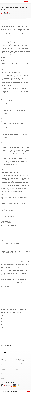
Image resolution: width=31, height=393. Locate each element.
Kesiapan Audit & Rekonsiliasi (20, 360)
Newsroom (2, 374)
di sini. (17, 391)
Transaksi (2, 359)
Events (2, 373)
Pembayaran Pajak (3, 360)
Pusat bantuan (3, 377)
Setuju (28, 391)
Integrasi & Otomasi (3, 365)
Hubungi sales (3, 369)
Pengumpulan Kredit (18, 359)
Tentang (17, 369)
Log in (26, 1)
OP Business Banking (19, 363)
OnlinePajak (7, 12)
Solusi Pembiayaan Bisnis (4, 363)
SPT (1, 364)
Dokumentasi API (3, 378)
